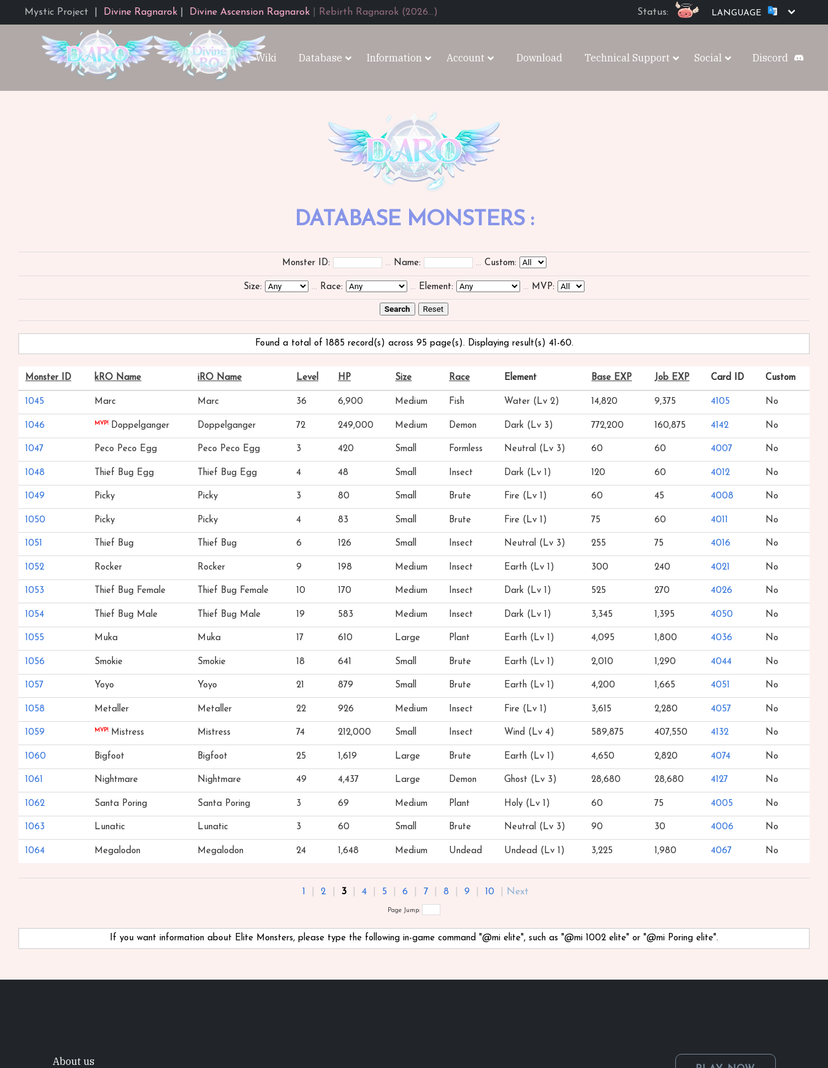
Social (708, 58)
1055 (34, 638)
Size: (252, 287)
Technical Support (627, 58)
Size (403, 377)
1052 (34, 567)
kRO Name (117, 377)
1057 (34, 685)
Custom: (500, 263)
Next (518, 892)
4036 (721, 638)
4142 (720, 425)
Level (307, 377)
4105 (720, 401)
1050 (35, 520)
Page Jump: (414, 910)
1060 (35, 756)
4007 (721, 449)
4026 (721, 590)
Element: (436, 287)
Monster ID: (306, 263)
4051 (720, 685)
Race (459, 377)
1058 (35, 709)
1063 (35, 827)
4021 (720, 567)
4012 (720, 473)
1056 (35, 662)
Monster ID (48, 377)
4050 (722, 614)
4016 (720, 543)
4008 (722, 496)
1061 (34, 779)
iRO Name (219, 377)
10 (489, 892)
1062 (35, 803)
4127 (719, 779)
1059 (35, 732)
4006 (722, 827)
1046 (35, 425)
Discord (770, 58)
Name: (407, 263)
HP (344, 377)
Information (394, 58)
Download (539, 58)
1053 (34, 590)
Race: (331, 287)
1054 (34, 614)
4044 (721, 662)
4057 (721, 709)
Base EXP (611, 377)
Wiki (266, 58)
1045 (34, 401)
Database (320, 58)
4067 (721, 851)
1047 (34, 449)
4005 (722, 803)
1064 (35, 851)
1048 (35, 473)
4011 (719, 520)
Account (466, 58)
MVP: (543, 287)
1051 (33, 543)
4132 (720, 732)
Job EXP (671, 377)
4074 (720, 756)
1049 (35, 496)
